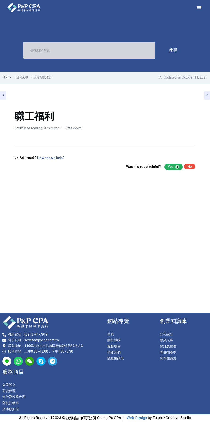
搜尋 (173, 50)
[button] (199, 7)
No (189, 166)
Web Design (137, 418)
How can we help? (51, 158)
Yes (173, 167)
